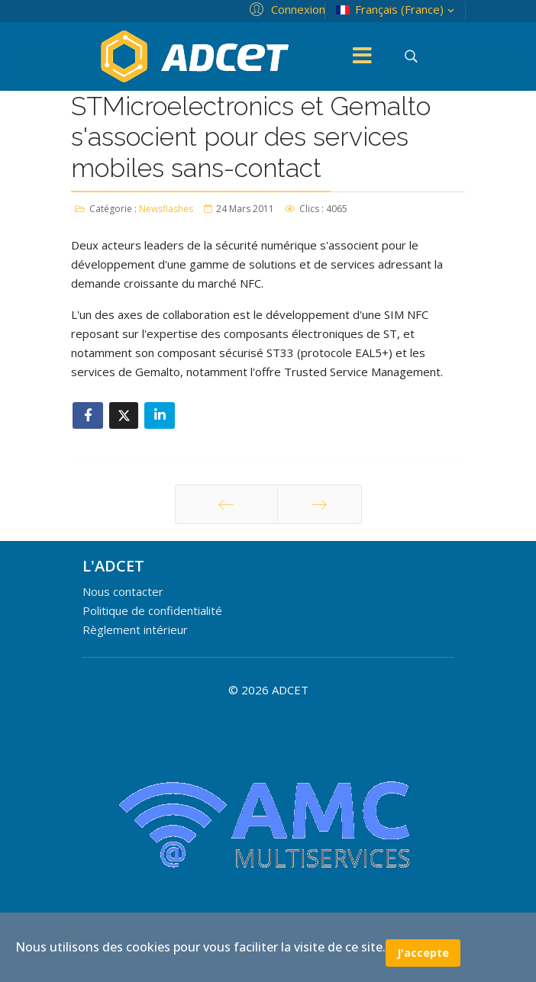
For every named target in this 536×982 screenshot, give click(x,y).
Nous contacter (122, 591)
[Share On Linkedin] (159, 415)
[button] (285, 8)
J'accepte (423, 952)
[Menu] (362, 56)
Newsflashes (166, 208)
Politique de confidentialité (152, 610)
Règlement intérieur (135, 629)
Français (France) (396, 10)
